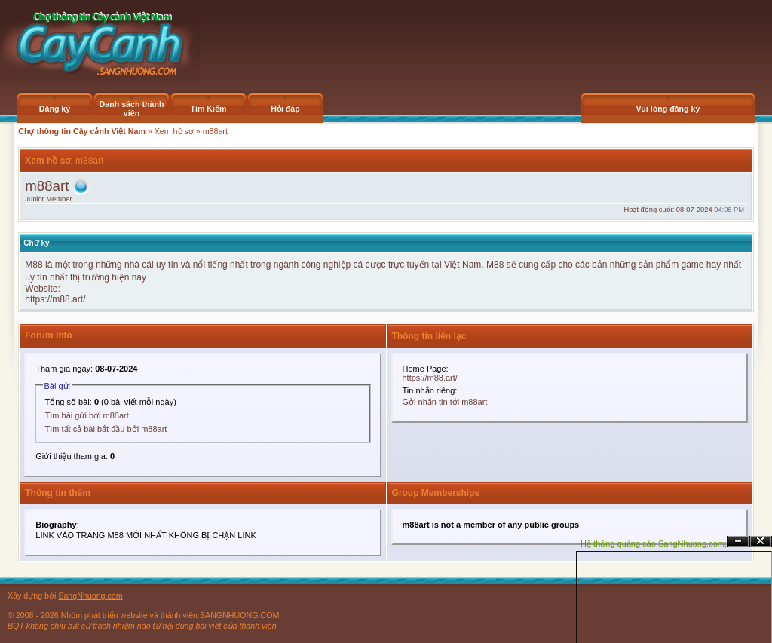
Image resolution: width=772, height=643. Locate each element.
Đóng (760, 541)
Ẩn (738, 541)
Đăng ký (54, 108)
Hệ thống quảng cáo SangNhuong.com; (654, 543)
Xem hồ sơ (174, 131)
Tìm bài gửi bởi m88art (87, 415)
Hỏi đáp (285, 108)
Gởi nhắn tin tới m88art (445, 401)
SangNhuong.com (90, 595)
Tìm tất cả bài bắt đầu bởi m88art (106, 428)
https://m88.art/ (55, 299)
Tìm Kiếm (208, 108)
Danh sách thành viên (132, 109)
